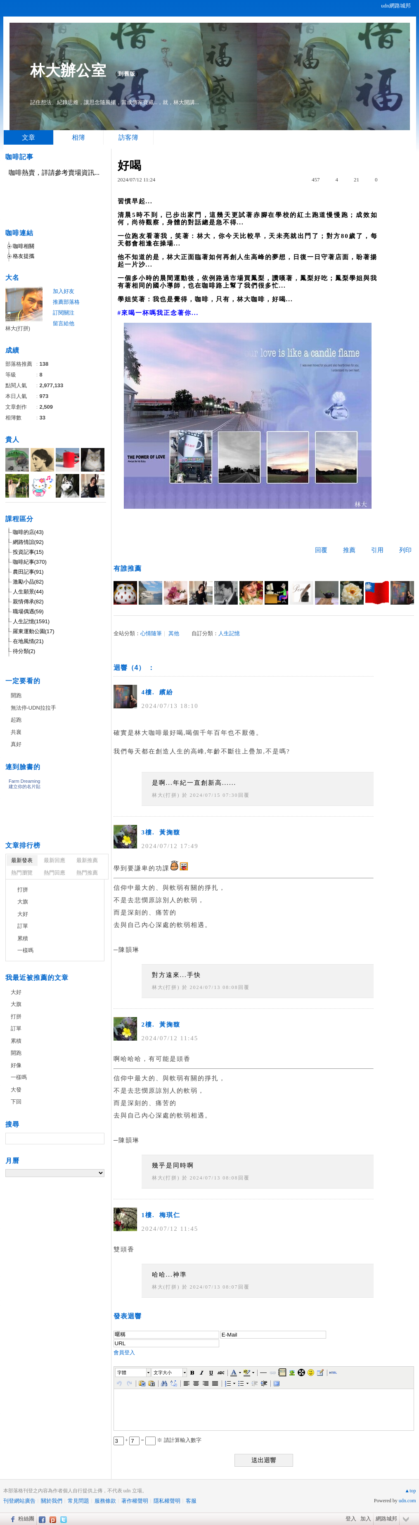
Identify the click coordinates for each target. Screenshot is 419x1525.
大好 (22, 914)
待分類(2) (24, 651)
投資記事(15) (28, 552)
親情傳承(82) (28, 601)
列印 (405, 550)
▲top (410, 1491)
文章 (28, 137)
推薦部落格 (66, 302)
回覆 (321, 550)
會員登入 (124, 1352)
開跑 (16, 695)
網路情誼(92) (28, 542)
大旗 (22, 901)
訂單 (22, 926)
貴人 (12, 439)
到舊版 (126, 74)
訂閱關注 (63, 313)
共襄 (16, 732)
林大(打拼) (166, 795)
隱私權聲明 (167, 1501)
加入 (365, 1518)
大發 (16, 1090)
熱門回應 (54, 873)
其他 (173, 633)
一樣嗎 (25, 950)
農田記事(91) (28, 572)
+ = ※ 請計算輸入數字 (157, 1440)
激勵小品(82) (28, 582)
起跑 (16, 720)
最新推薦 (87, 860)
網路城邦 (386, 1518)
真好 (16, 744)
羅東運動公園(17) (33, 631)
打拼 (22, 889)
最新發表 (22, 860)
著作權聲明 (134, 1501)
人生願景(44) (28, 592)
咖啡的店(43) (28, 532)
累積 (22, 938)
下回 (16, 1101)
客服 (191, 1501)
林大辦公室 (68, 70)
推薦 (349, 550)
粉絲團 (26, 1518)
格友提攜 (23, 256)
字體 (121, 1372)
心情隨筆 (151, 633)
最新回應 (54, 860)
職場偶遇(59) (28, 611)
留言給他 (63, 323)
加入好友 (63, 291)
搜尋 (97, 1138)
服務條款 (105, 1501)
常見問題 (78, 1501)
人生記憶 (229, 633)
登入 (351, 1518)
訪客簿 (128, 137)
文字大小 (163, 1372)
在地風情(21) (28, 641)
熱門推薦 (87, 873)
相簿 (78, 137)
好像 (16, 1065)
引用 (377, 550)
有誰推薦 (128, 568)
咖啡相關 (23, 246)
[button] (133, 1372)
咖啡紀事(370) (30, 562)
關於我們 (51, 1501)
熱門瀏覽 (22, 873)
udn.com (407, 1501)
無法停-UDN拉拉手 (34, 708)
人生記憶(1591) (31, 621)
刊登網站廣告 (19, 1501)
